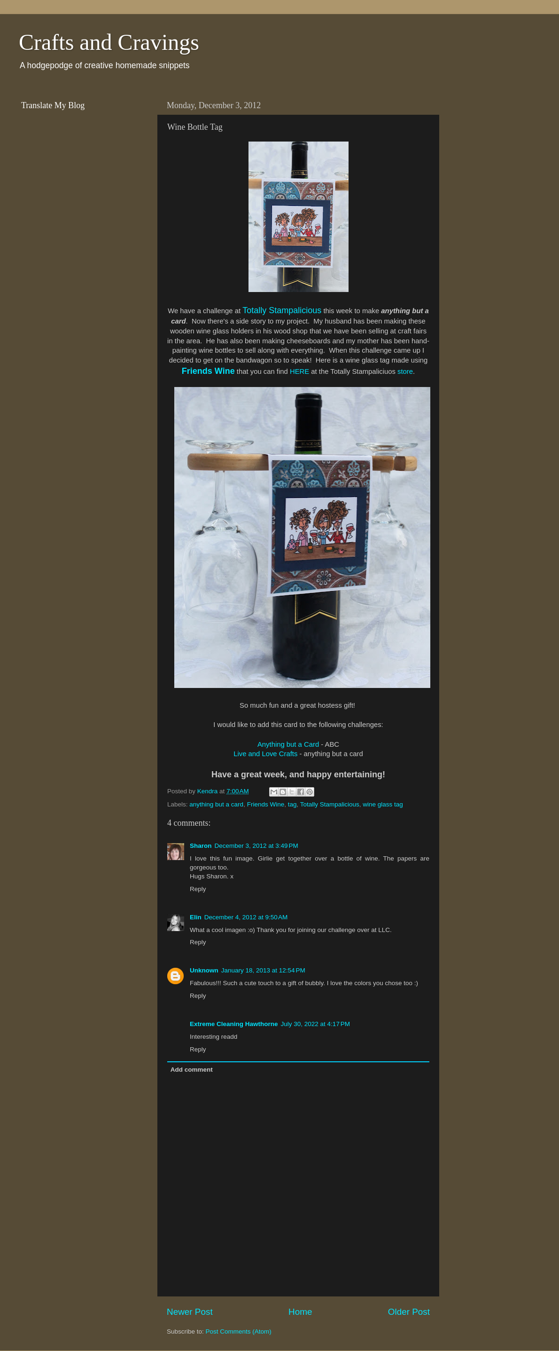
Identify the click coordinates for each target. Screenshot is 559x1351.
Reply (198, 889)
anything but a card (216, 804)
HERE (299, 371)
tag (292, 804)
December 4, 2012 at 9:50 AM (245, 917)
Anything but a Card (288, 744)
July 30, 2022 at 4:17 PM (315, 1023)
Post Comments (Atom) (239, 1331)
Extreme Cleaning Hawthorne (234, 1023)
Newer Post (190, 1312)
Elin (196, 917)
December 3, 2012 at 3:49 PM (256, 845)
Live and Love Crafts (265, 754)
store (405, 371)
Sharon (201, 845)
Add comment (192, 1069)
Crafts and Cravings (109, 42)
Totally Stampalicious (281, 310)
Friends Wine (208, 371)
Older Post (409, 1312)
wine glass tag (383, 804)
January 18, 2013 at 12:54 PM (263, 970)
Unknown (204, 970)
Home (300, 1312)
